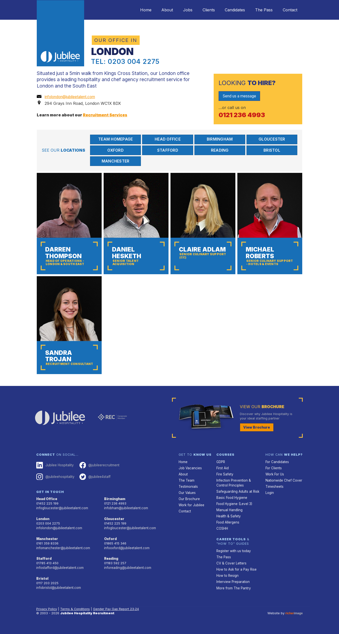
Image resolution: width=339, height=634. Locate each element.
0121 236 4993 (243, 115)
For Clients (273, 478)
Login (269, 502)
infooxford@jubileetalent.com (126, 556)
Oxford (115, 150)
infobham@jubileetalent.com (125, 517)
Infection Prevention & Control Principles (233, 492)
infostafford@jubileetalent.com (59, 575)
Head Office (167, 139)
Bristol (272, 150)
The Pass (261, 9)
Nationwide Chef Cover (283, 489)
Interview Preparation (232, 588)
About (157, 9)
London (42, 528)
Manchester (115, 161)
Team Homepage (115, 139)
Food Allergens (227, 530)
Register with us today (233, 558)
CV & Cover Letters (231, 570)
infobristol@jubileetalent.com (58, 595)
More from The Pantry (233, 594)
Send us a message (241, 95)
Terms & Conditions (76, 615)
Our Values (187, 502)
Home (134, 9)
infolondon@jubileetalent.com (72, 96)
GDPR (220, 472)
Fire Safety (224, 484)
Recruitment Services (106, 114)
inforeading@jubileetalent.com (127, 575)
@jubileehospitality (55, 486)
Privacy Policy (47, 615)
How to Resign (227, 582)
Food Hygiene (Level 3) (233, 512)
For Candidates (276, 472)
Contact (289, 9)
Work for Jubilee (191, 513)
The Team (186, 489)
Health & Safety (228, 524)
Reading (220, 150)
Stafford (167, 150)
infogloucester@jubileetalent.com (61, 517)
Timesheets (274, 496)
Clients (202, 9)
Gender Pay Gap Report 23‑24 (117, 615)
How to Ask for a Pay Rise (236, 576)
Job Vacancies (190, 478)
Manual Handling (228, 518)
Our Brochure (189, 507)
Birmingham (220, 139)
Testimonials (188, 496)
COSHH (221, 536)
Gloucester (272, 139)
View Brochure (255, 437)
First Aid (222, 478)
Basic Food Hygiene (231, 506)
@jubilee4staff (94, 486)
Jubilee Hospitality (54, 475)
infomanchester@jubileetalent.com (62, 556)
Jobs (179, 9)
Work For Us (274, 484)
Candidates (230, 9)
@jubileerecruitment (98, 475)
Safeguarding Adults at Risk (237, 500)
